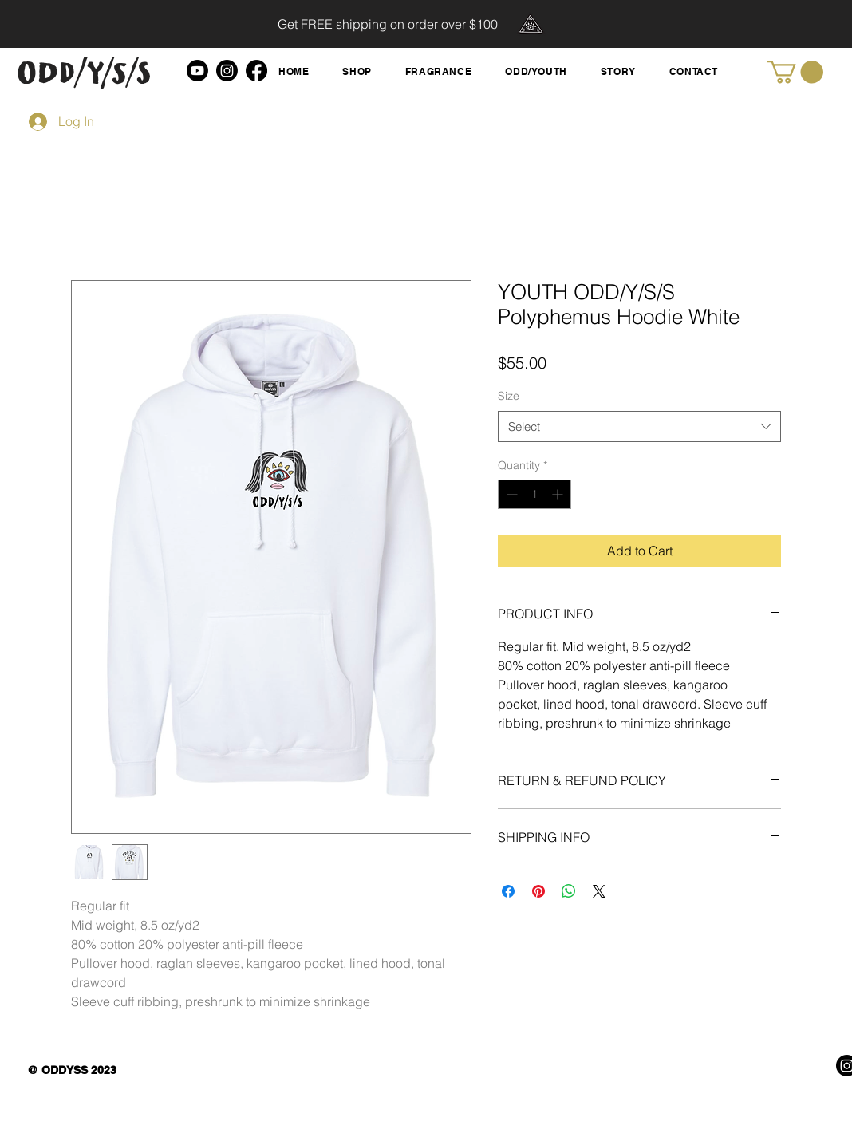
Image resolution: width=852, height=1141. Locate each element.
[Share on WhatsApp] (568, 891)
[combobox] (639, 426)
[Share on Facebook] (508, 891)
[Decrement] (510, 494)
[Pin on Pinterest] (538, 891)
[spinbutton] (534, 494)
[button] (795, 72)
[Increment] (559, 494)
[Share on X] (599, 891)
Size (508, 396)
